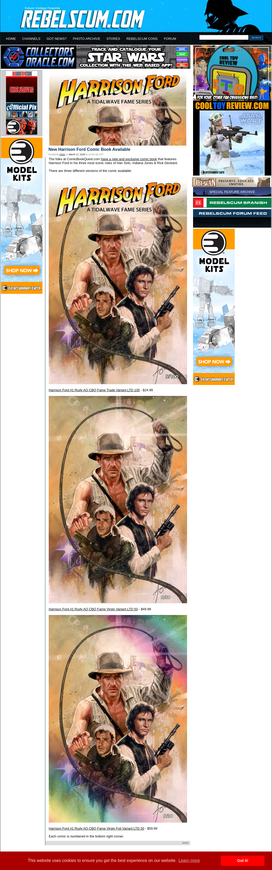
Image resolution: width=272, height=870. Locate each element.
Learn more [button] (189, 860)
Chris (62, 154)
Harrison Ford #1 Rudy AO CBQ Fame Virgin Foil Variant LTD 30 (96, 828)
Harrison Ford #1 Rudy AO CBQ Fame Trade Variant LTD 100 (94, 390)
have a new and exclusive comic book (129, 159)
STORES (113, 39)
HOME (11, 39)
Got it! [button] (242, 861)
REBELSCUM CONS (142, 39)
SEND (185, 843)
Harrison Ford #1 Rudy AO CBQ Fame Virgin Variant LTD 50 (93, 609)
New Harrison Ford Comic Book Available (89, 149)
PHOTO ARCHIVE (86, 39)
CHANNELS (31, 39)
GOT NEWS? (57, 39)
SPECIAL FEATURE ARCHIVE (232, 192)
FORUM (170, 39)
